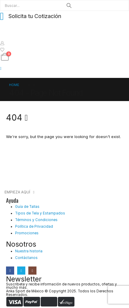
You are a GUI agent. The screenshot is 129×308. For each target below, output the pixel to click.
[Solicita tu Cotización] (64, 16)
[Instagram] (32, 270)
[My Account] (2, 43)
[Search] (69, 5)
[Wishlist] (2, 49)
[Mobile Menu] (2, 68)
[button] (19, 192)
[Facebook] (10, 270)
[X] (21, 270)
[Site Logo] (15, 33)
